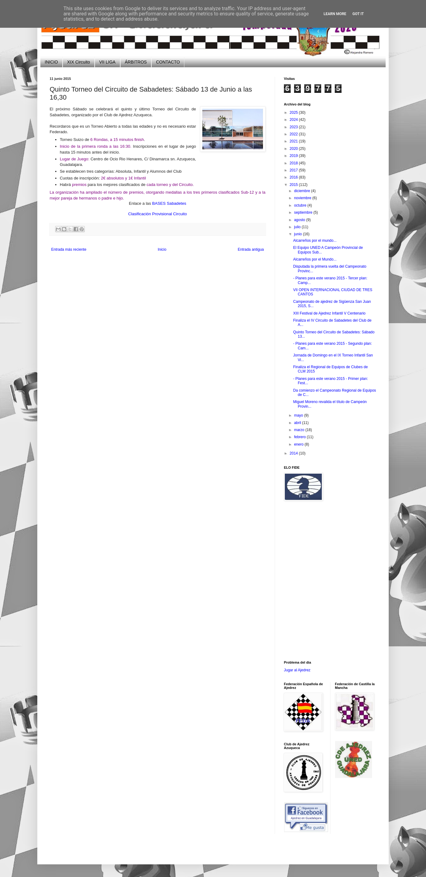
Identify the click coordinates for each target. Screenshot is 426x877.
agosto (300, 220)
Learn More (335, 14)
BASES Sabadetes (169, 203)
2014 (294, 453)
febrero (300, 437)
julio (298, 227)
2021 (294, 141)
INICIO (51, 62)
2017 (294, 170)
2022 (294, 134)
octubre (300, 205)
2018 (294, 163)
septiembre (303, 212)
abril (298, 423)
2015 (294, 185)
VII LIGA (107, 62)
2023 (294, 127)
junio (298, 234)
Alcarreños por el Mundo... (315, 259)
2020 (294, 148)
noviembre (303, 198)
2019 (294, 156)
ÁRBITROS (136, 62)
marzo (299, 430)
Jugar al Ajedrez (297, 670)
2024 (294, 119)
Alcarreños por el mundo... (315, 240)
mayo (299, 415)
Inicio (162, 249)
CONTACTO (168, 62)
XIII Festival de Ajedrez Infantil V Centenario (329, 313)
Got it (358, 14)
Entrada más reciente (68, 249)
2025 (294, 112)
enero (299, 444)
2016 (294, 177)
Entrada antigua (251, 249)
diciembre (302, 191)
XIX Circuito (78, 62)
